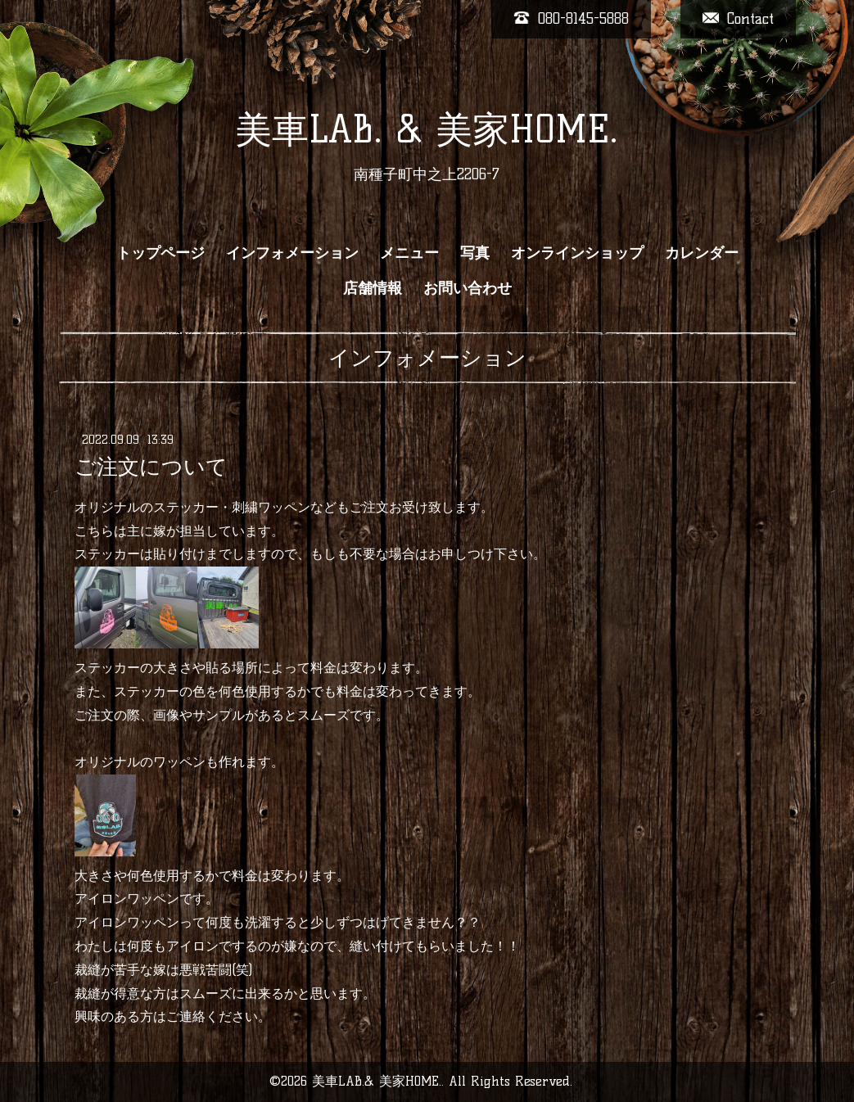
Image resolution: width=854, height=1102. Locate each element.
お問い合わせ (467, 288)
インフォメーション (292, 253)
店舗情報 (372, 288)
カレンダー (702, 253)
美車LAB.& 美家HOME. (376, 1081)
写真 (475, 253)
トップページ (160, 253)
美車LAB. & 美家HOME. (426, 129)
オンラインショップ (577, 253)
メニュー (409, 253)
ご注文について (151, 467)
